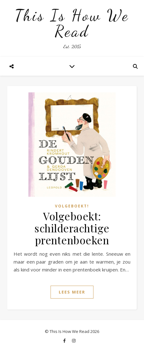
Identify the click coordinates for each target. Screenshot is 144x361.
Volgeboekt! (72, 206)
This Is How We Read (72, 23)
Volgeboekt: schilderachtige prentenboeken (72, 228)
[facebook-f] (65, 340)
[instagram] (73, 340)
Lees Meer (72, 292)
